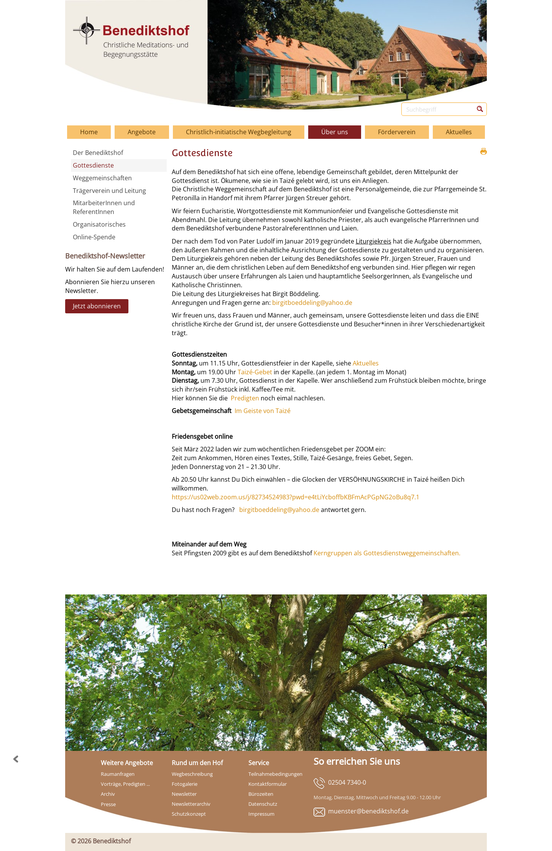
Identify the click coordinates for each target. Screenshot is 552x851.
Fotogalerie (184, 783)
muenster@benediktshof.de (368, 811)
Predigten (245, 398)
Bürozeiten (260, 793)
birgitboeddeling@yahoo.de (312, 302)
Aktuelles (366, 363)
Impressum (261, 813)
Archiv (108, 793)
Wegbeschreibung (192, 773)
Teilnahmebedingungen (275, 773)
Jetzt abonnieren (97, 306)
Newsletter (184, 793)
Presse (108, 804)
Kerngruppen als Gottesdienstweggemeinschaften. (386, 553)
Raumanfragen (118, 773)
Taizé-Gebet (255, 372)
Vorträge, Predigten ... (125, 783)
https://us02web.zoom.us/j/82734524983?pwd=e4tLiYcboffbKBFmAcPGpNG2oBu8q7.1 (295, 497)
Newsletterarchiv (191, 803)
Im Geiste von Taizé (263, 411)
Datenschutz (262, 803)
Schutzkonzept (189, 813)
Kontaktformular (267, 783)
